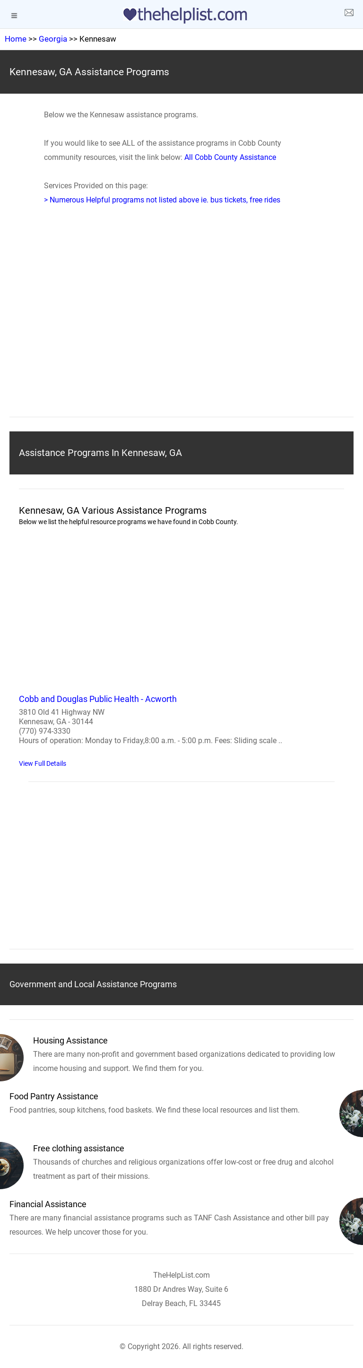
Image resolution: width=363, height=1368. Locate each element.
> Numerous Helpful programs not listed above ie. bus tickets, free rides (162, 199)
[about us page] (349, 14)
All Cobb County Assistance (230, 157)
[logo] (181, 15)
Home (15, 39)
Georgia (53, 39)
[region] (181, 325)
